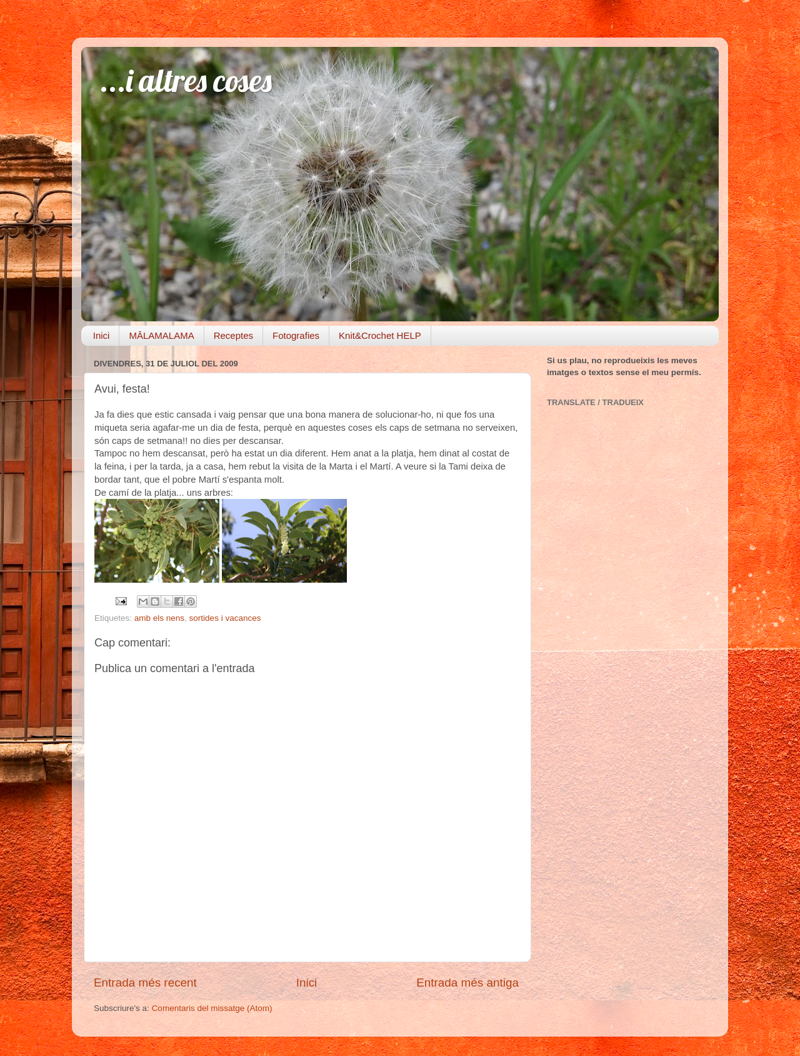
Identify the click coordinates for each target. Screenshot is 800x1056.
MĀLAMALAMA (161, 335)
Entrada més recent (145, 982)
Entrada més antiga (467, 982)
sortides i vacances (225, 618)
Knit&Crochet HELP (380, 335)
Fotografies (295, 335)
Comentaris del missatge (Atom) (212, 1008)
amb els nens (159, 618)
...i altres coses (186, 80)
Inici (101, 335)
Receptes (233, 335)
